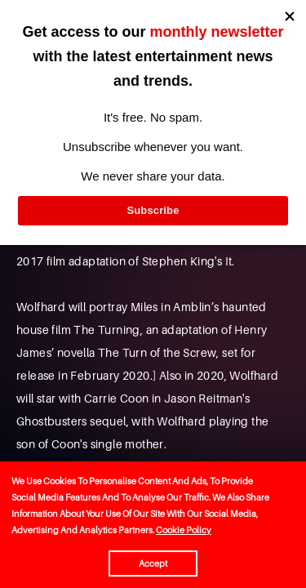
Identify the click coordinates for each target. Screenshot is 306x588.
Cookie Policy (183, 530)
